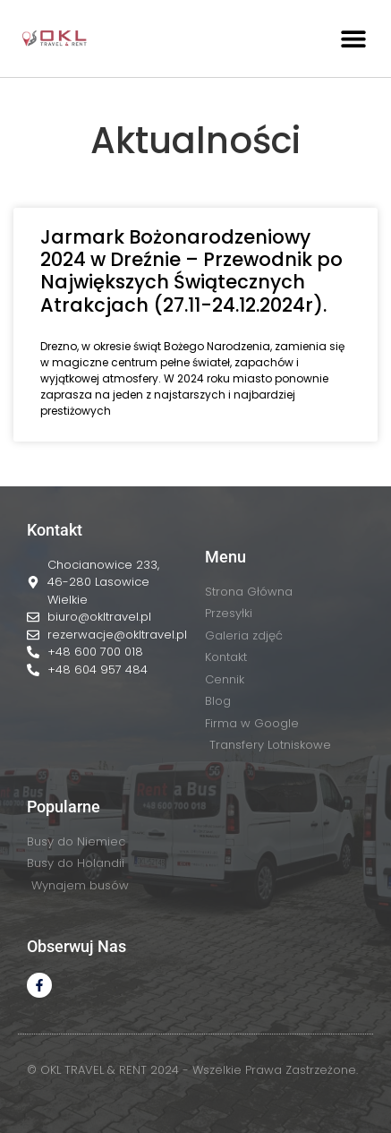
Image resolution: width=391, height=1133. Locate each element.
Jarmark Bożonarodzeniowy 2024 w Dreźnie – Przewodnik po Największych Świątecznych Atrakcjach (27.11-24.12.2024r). (191, 271)
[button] (353, 38)
